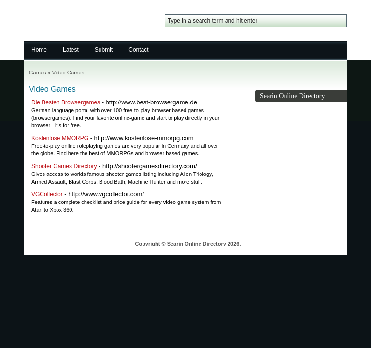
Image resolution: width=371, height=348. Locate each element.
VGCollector (47, 194)
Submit (104, 49)
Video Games (68, 72)
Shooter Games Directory (64, 166)
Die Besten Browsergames (65, 102)
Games (37, 72)
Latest (71, 49)
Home (39, 49)
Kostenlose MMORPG (59, 138)
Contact (138, 49)
